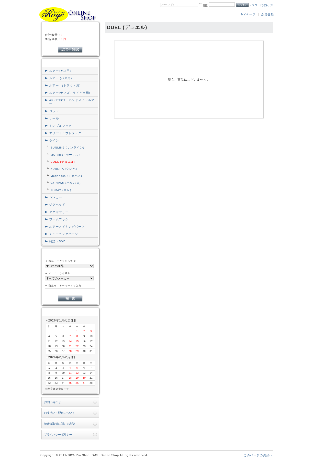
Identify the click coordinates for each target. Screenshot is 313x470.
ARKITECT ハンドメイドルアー (71, 101)
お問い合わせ (52, 402)
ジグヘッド (57, 204)
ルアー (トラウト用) (64, 85)
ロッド (54, 111)
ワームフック (58, 219)
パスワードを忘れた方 (261, 5)
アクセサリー (58, 212)
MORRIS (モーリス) (65, 154)
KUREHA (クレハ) (63, 168)
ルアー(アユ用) (60, 70)
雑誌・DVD (57, 241)
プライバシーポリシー (58, 434)
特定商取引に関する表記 (59, 423)
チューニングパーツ (63, 233)
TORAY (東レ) (60, 190)
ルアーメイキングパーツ (67, 226)
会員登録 (267, 14)
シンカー (55, 197)
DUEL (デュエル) (62, 161)
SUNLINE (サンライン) (67, 147)
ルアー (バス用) (60, 78)
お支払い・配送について (59, 412)
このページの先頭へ (258, 455)
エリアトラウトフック (65, 133)
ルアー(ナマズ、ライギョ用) (69, 92)
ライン (54, 140)
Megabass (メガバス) (66, 175)
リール (54, 118)
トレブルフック (60, 125)
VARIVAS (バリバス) (65, 182)
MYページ (248, 14)
